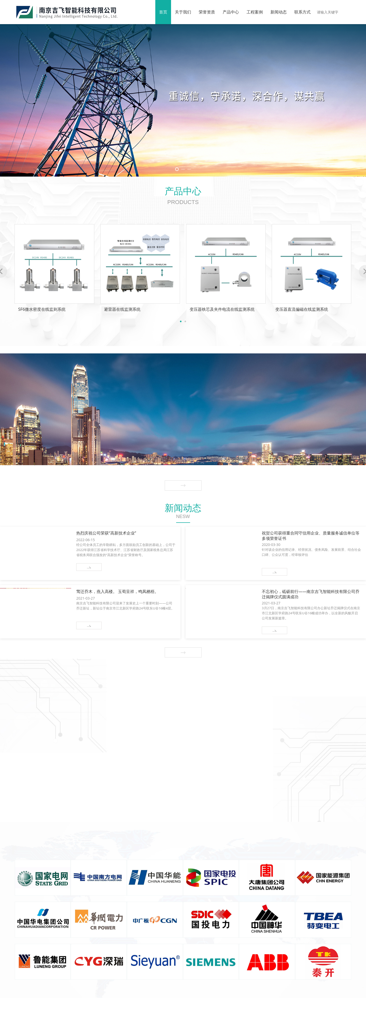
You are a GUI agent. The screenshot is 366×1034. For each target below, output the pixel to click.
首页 (163, 12)
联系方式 (302, 12)
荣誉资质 (207, 12)
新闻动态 (278, 12)
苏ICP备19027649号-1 (210, 1026)
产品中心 (231, 12)
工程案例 (255, 12)
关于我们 (183, 12)
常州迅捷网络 (260, 1026)
